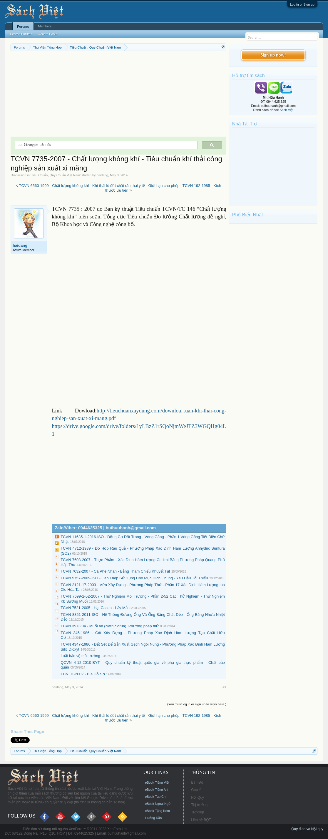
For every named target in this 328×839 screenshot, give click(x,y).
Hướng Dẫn (153, 818)
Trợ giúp (197, 812)
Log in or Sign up (302, 4)
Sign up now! (273, 55)
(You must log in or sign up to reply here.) (196, 704)
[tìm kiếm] (106, 145)
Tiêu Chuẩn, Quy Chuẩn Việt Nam (55, 175)
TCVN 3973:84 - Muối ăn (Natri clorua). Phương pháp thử (110, 626)
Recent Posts (47, 34)
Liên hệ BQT (201, 820)
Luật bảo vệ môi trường (80, 656)
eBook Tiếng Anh (157, 789)
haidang (102, 175)
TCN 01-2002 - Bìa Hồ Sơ (83, 674)
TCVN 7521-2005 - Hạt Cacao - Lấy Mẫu (95, 608)
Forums (23, 26)
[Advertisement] (118, 95)
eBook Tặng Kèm (157, 811)
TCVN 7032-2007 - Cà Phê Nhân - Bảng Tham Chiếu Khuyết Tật (115, 571)
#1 (224, 687)
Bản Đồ (197, 782)
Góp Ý (196, 790)
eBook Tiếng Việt (157, 782)
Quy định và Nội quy (307, 829)
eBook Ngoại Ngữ (157, 803)
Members (45, 26)
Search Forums (21, 34)
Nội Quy (197, 797)
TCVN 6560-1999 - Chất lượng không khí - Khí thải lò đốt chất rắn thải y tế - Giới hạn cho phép (99, 185)
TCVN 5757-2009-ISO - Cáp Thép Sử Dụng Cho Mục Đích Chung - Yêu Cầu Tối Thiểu (134, 578)
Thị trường (199, 805)
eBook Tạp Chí (155, 796)
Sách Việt (286, 110)
